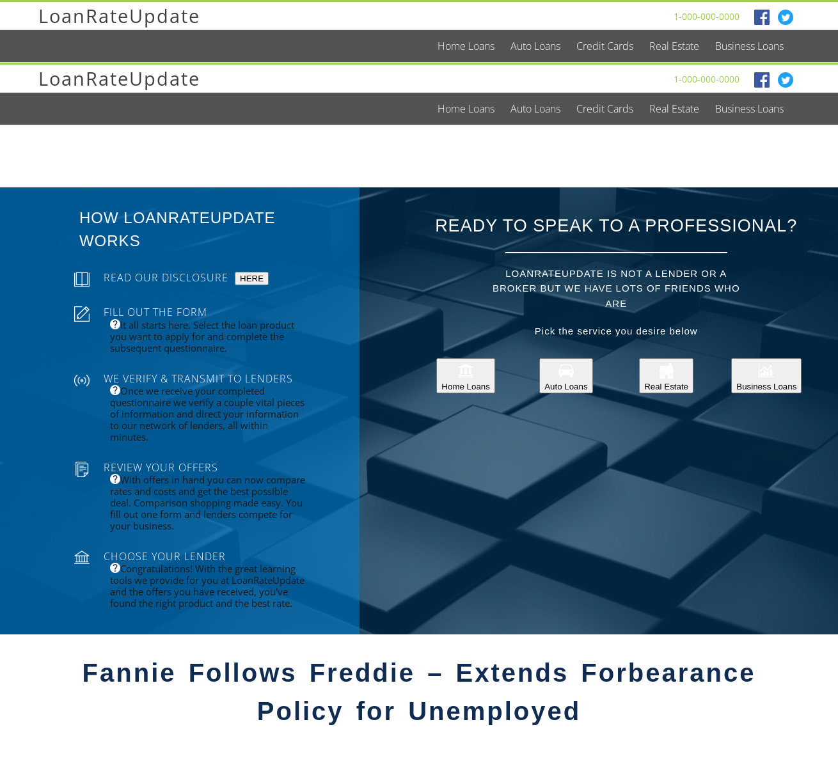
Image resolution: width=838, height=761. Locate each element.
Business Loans (766, 375)
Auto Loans (565, 375)
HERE (252, 278)
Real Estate (666, 375)
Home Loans (465, 375)
